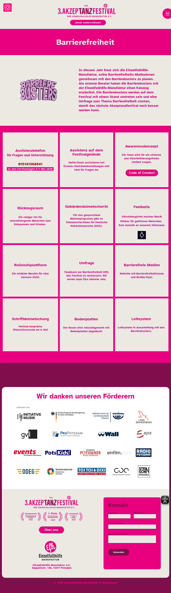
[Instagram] (7, 7)
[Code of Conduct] (142, 173)
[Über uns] (51, 529)
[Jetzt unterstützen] (88, 22)
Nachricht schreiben (118, 534)
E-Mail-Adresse (115, 523)
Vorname (112, 513)
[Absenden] (118, 552)
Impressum (109, 582)
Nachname (139, 513)
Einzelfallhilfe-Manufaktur (81, 582)
